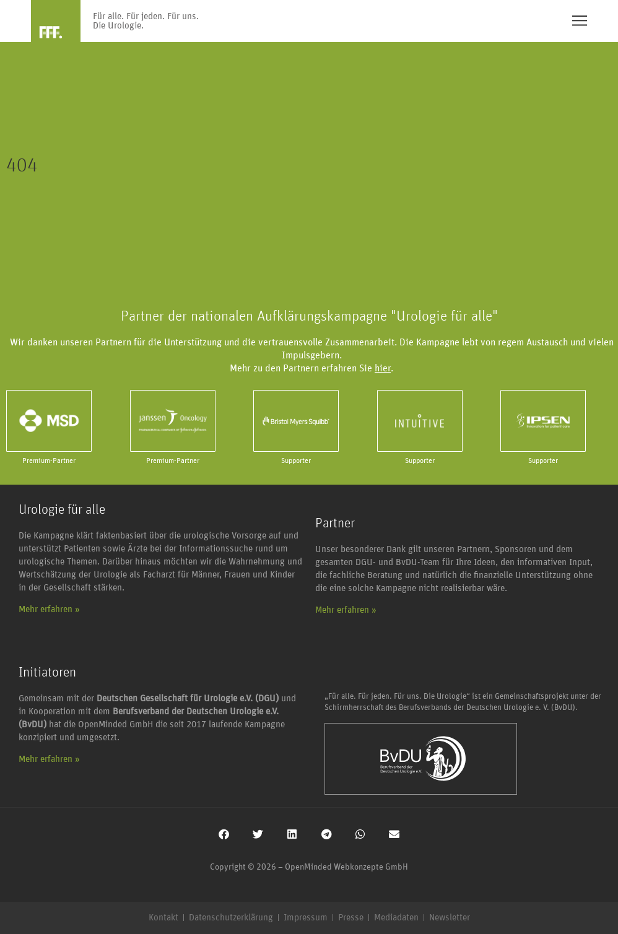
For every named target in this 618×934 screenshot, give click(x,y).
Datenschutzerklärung (231, 917)
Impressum (306, 917)
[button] (224, 834)
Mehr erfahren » (49, 609)
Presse (350, 917)
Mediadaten (396, 917)
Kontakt (163, 917)
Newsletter (449, 917)
